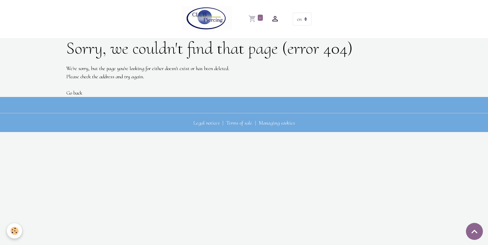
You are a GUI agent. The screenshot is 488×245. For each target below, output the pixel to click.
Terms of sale (239, 122)
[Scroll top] (474, 231)
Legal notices (206, 122)
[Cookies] (14, 231)
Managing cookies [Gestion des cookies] (277, 122)
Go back (74, 92)
